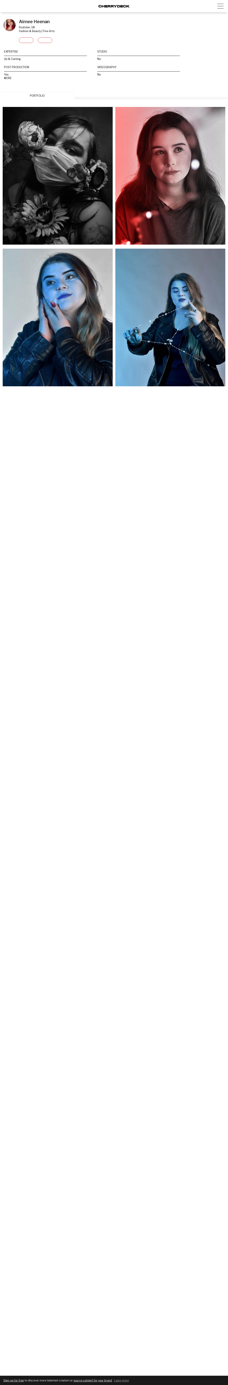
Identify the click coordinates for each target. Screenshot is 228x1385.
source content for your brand (92, 1380)
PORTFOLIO (37, 95)
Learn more (121, 1380)
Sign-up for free (13, 1380)
